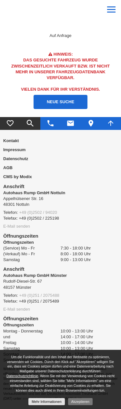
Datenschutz (15, 158)
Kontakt (11, 140)
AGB (8, 167)
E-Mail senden (16, 226)
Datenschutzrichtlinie (22, 376)
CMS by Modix (17, 176)
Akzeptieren (80, 402)
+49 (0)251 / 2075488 (39, 295)
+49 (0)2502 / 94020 (38, 212)
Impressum (14, 149)
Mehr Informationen (46, 402)
